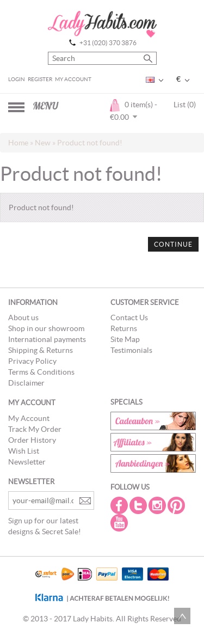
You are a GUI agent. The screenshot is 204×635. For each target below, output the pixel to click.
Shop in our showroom (46, 328)
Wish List (23, 451)
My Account (73, 79)
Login (16, 79)
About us (23, 317)
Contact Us (129, 317)
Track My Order (34, 429)
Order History (32, 440)
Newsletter (27, 461)
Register (40, 79)
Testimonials (131, 350)
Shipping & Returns (40, 350)
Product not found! (89, 142)
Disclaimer (26, 382)
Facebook (120, 505)
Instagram (158, 505)
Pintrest (177, 505)
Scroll (182, 616)
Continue (173, 244)
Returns (123, 328)
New (43, 142)
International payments (47, 339)
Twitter (139, 505)
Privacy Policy (32, 361)
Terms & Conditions (41, 372)
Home (18, 142)
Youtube (120, 523)
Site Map (125, 339)
